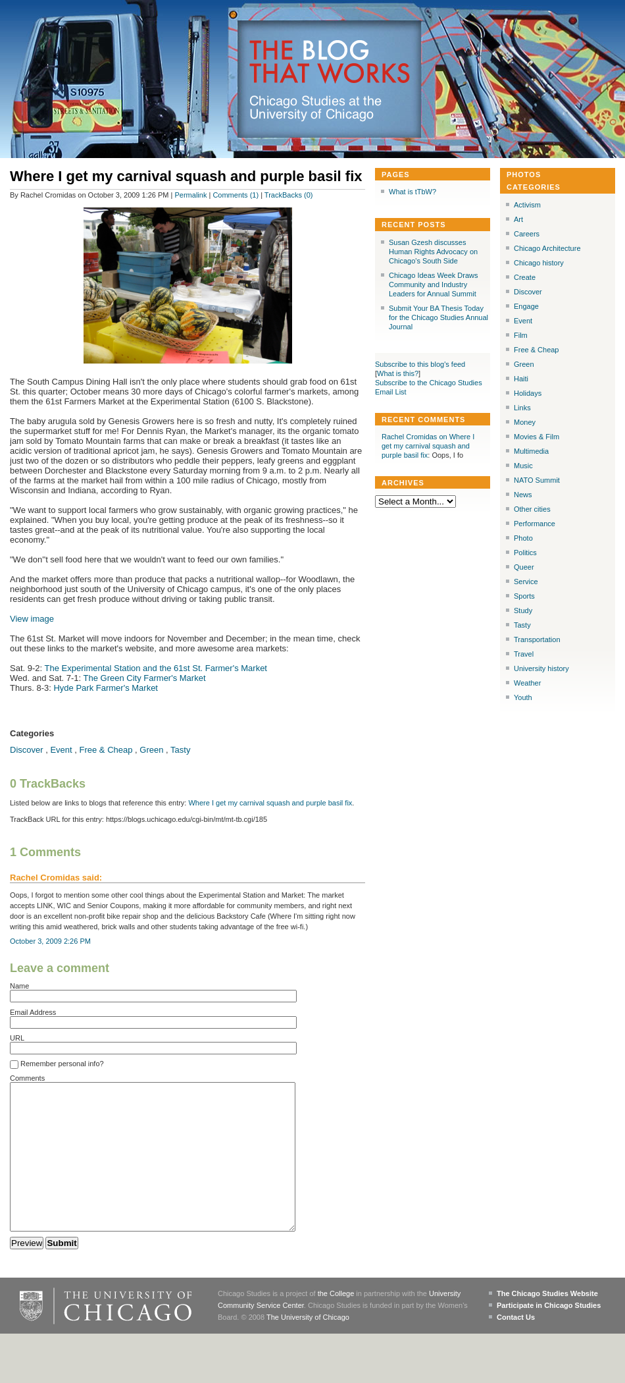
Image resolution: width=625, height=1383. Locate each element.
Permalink (191, 195)
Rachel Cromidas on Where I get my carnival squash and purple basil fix (428, 446)
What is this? (397, 373)
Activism (527, 205)
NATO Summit (537, 480)
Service (526, 581)
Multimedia (531, 451)
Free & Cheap (106, 750)
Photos (524, 174)
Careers (526, 234)
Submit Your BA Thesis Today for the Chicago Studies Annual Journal (438, 317)
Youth (523, 697)
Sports (524, 596)
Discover (26, 750)
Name (19, 986)
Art (518, 219)
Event (61, 750)
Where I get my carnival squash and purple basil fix (270, 803)
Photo (523, 538)
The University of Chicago (307, 1347)
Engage (526, 306)
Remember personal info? (57, 1064)
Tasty (180, 750)
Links (522, 408)
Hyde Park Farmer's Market (105, 688)
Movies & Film (536, 437)
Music (523, 466)
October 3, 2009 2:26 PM (50, 941)
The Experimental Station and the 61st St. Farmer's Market (156, 668)
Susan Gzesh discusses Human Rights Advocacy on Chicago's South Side (433, 251)
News (523, 495)
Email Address (33, 1012)
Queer (524, 567)
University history (541, 668)
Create (525, 277)
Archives (403, 483)
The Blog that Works (330, 63)
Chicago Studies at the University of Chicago (321, 108)
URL (17, 1038)
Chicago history (539, 263)
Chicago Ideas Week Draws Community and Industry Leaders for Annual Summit (433, 284)
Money (525, 422)
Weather (527, 683)
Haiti (521, 379)
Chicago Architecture (547, 248)
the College (336, 1323)
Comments (27, 1078)
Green (151, 750)
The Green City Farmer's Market (145, 678)
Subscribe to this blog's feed (420, 364)
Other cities (532, 509)
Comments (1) (236, 195)
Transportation (537, 639)
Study (523, 610)
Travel (524, 654)
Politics (525, 552)
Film (521, 335)
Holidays (527, 393)
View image (32, 619)
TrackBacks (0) (288, 195)
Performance (534, 524)
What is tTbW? (412, 192)
